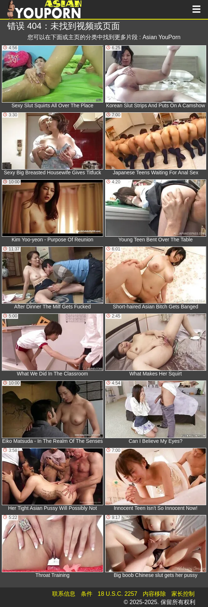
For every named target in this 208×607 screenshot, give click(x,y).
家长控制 (183, 594)
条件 (86, 594)
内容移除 (154, 594)
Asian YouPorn (161, 37)
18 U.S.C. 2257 (117, 594)
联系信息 (63, 594)
